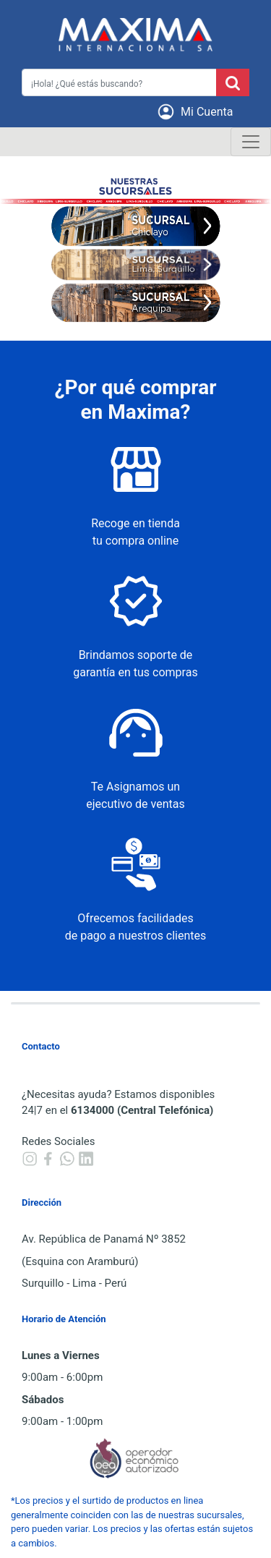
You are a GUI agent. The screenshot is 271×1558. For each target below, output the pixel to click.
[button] (197, 112)
